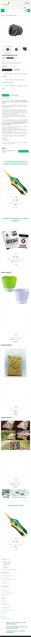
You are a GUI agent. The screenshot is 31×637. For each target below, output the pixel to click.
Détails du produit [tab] (14, 95)
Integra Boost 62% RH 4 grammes (15, 259)
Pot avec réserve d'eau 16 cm (15, 337)
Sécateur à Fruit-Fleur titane (15, 202)
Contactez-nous (5, 583)
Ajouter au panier (7, 70)
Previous (14, 341)
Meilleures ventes (5, 604)
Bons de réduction (5, 618)
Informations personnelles (7, 610)
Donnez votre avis (23, 151)
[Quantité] (12, 66)
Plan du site (4, 581)
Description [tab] (5, 95)
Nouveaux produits (5, 590)
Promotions (4, 589)
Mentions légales (5, 577)
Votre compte (5, 608)
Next (16, 341)
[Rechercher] (14, 8)
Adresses (3, 616)
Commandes (4, 612)
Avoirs (2, 614)
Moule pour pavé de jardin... (15, 482)
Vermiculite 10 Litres (15, 410)
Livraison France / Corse (6, 575)
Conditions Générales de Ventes (8, 579)
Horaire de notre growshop (7, 592)
